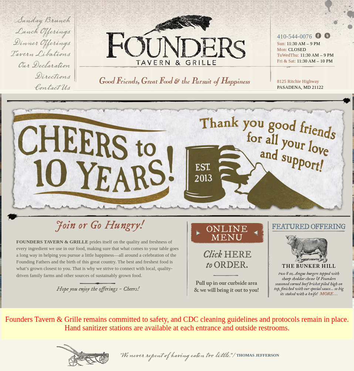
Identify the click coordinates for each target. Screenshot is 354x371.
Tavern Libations (40, 54)
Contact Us (52, 87)
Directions (52, 76)
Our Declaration (44, 65)
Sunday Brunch (42, 20)
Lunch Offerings (42, 31)
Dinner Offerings (41, 43)
